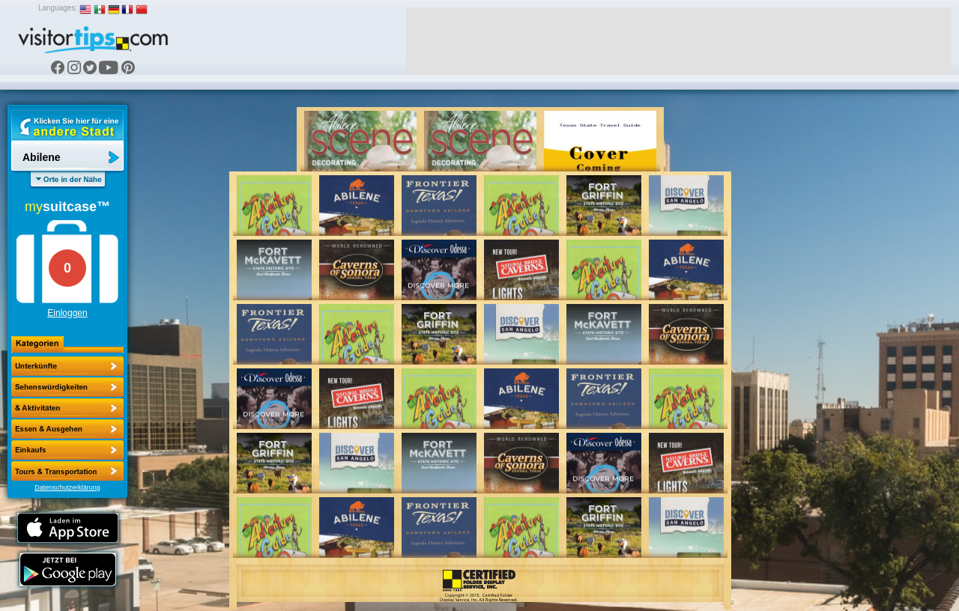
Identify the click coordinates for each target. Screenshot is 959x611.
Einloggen (67, 313)
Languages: (57, 8)
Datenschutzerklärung (67, 487)
